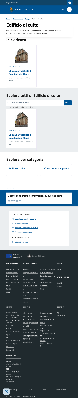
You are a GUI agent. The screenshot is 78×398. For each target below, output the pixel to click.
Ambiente (26, 269)
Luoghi (27, 19)
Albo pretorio (27, 313)
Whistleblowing (28, 342)
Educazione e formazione (30, 294)
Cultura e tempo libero (30, 287)
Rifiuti (42, 289)
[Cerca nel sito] (68, 9)
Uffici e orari (10, 347)
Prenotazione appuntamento (47, 339)
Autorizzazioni (28, 279)
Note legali (44, 316)
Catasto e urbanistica (30, 282)
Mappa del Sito (61, 389)
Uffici (8, 292)
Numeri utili (10, 350)
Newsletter (61, 315)
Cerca (67, 102)
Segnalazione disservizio (47, 334)
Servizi (30, 389)
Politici (8, 289)
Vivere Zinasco (18, 19)
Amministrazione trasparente (47, 326)
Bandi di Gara (27, 316)
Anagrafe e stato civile (30, 274)
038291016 (10, 325)
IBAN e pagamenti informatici (30, 324)
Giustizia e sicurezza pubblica (30, 300)
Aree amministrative (13, 269)
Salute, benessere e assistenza (47, 277)
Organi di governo (12, 279)
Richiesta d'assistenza (47, 344)
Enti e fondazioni (12, 276)
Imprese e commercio (47, 269)
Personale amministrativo (13, 284)
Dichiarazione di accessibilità (47, 321)
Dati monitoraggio (12, 389)
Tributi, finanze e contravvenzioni (47, 284)
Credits (44, 389)
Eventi (59, 286)
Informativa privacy (46, 313)
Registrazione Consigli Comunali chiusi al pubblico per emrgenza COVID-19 (30, 334)
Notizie (59, 269)
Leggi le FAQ (44, 330)
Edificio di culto (14, 66)
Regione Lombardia (12, 3)
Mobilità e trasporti (46, 272)
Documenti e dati (12, 272)
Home (8, 19)
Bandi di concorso (29, 319)
